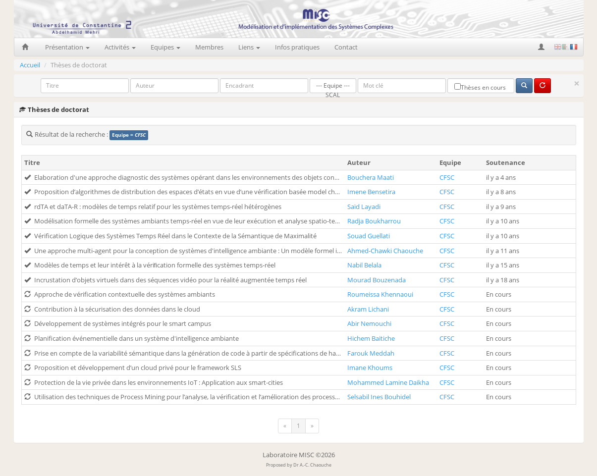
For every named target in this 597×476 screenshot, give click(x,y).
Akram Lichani (368, 309)
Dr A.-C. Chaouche (312, 465)
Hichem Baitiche (371, 338)
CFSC (446, 177)
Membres (209, 47)
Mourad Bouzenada (376, 279)
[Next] (312, 426)
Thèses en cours (480, 87)
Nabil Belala (364, 265)
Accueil (30, 64)
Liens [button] (249, 47)
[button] (542, 47)
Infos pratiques (297, 47)
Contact (346, 47)
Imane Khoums (369, 367)
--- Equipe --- (333, 86)
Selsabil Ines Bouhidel (379, 396)
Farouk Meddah (370, 353)
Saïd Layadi (363, 206)
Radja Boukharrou (374, 220)
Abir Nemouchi (369, 323)
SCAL (333, 95)
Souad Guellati (368, 235)
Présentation (67, 47)
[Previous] (285, 426)
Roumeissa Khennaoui (380, 294)
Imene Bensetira (371, 191)
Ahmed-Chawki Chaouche (385, 250)
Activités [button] (120, 47)
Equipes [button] (165, 47)
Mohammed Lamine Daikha (388, 382)
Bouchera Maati (370, 177)
